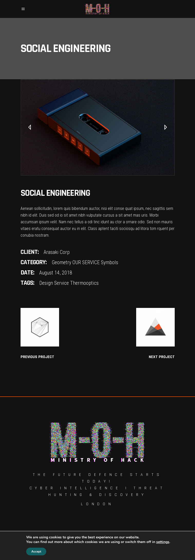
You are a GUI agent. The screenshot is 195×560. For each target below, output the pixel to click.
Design (46, 283)
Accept (36, 551)
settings (162, 542)
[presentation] (29, 127)
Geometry (61, 262)
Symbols (109, 262)
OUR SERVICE (86, 262)
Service (61, 283)
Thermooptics (84, 283)
